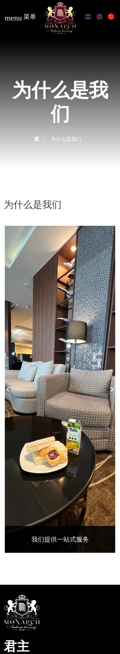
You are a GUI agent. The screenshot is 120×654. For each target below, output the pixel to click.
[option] (60, 389)
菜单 (20, 17)
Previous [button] (8, 389)
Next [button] (112, 389)
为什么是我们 (66, 139)
